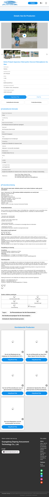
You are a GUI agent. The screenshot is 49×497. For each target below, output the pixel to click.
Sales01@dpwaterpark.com (10, 452)
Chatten (33, 3)
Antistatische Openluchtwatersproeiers (13, 319)
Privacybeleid (4, 493)
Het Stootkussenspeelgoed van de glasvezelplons (16, 315)
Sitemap (8, 493)
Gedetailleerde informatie (12, 102)
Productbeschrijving (36, 102)
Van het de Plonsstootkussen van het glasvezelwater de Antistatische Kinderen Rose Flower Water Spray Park (12, 389)
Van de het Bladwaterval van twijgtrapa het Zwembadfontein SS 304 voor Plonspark (12, 355)
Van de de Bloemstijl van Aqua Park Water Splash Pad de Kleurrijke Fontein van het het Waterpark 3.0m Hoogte (36, 355)
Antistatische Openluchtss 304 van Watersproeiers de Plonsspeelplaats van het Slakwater (36, 389)
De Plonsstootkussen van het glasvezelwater (22, 312)
